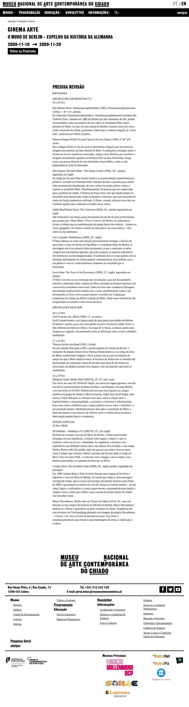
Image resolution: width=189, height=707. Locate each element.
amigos (182, 13)
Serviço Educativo (66, 614)
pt (175, 4)
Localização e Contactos (112, 609)
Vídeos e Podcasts (66, 600)
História (17, 605)
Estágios (147, 600)
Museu (9, 13)
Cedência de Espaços (154, 628)
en (183, 4)
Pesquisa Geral (21, 641)
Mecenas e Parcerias (153, 618)
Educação (52, 13)
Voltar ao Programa (23, 51)
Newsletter (75, 13)
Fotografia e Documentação (157, 623)
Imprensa (148, 613)
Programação (29, 13)
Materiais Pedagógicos (68, 619)
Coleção (17, 619)
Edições (17, 624)
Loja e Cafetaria (108, 623)
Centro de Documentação (26, 614)
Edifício (17, 609)
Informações (99, 13)
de (56, 4)
